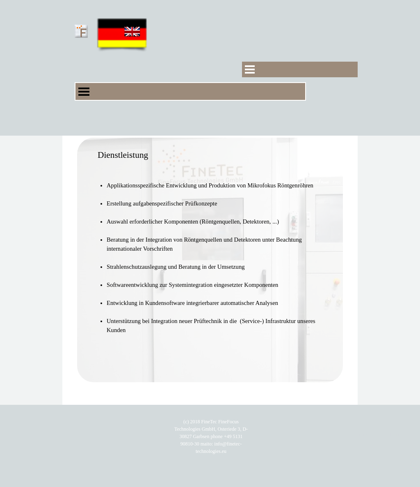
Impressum (401, 434)
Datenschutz (366, 434)
